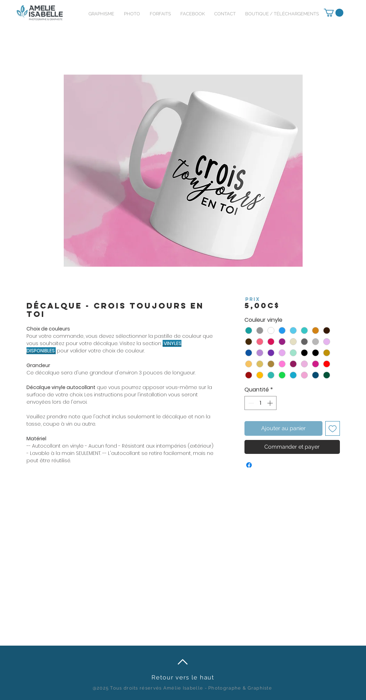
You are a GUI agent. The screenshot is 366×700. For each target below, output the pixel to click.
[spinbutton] (260, 403)
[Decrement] (250, 403)
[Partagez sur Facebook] (249, 465)
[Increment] (270, 403)
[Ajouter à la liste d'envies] (332, 428)
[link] (333, 13)
